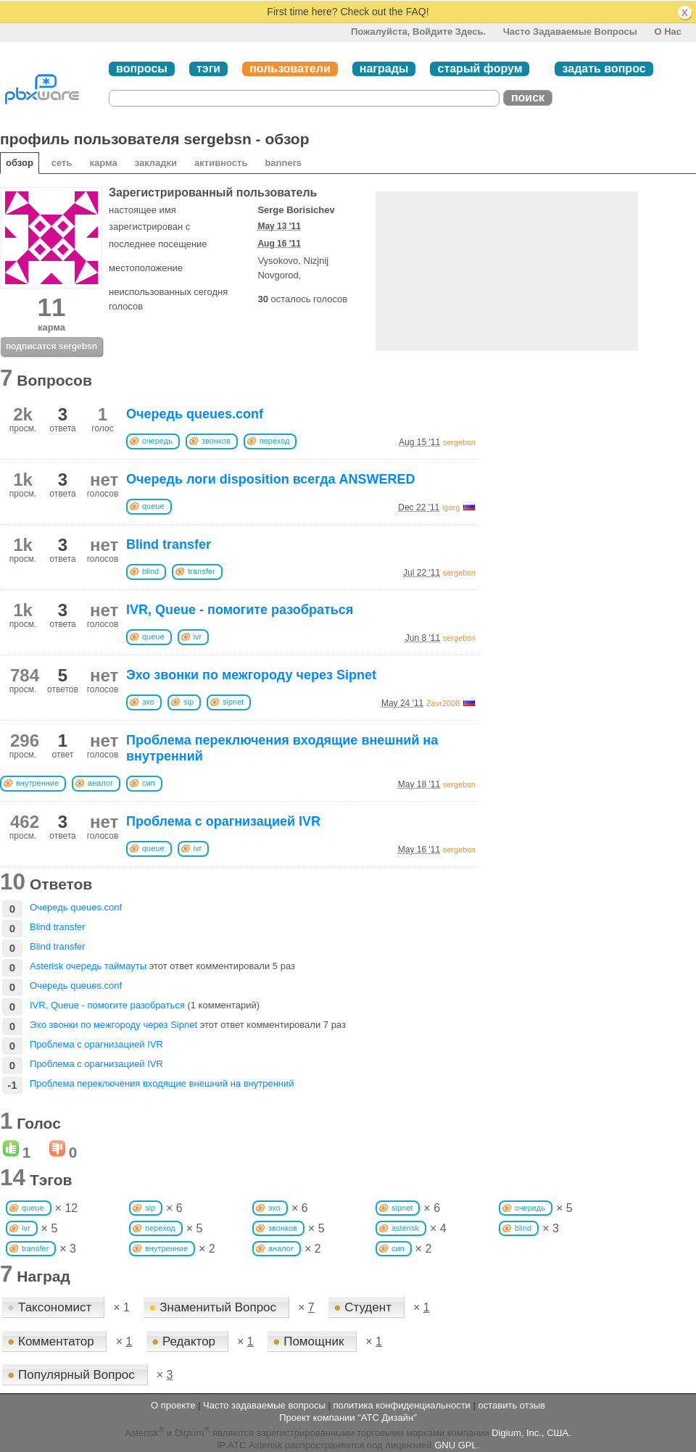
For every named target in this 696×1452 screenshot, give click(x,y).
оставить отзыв (511, 1405)
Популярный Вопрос (72, 1375)
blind (150, 571)
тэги (208, 68)
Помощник (310, 1341)
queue (153, 506)
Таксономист (51, 1307)
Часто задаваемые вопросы (570, 31)
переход (275, 440)
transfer (201, 571)
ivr (198, 636)
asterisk (405, 1228)
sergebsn (459, 442)
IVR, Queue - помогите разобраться (239, 609)
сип (148, 783)
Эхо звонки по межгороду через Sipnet (251, 675)
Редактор (185, 1341)
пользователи (290, 68)
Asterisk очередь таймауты (88, 966)
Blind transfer (168, 544)
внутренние (37, 783)
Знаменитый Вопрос (214, 1307)
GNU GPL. (456, 1445)
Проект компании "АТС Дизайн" (348, 1417)
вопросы (141, 68)
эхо (148, 701)
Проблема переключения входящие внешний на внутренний (162, 1083)
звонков (216, 440)
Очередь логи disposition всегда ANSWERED (270, 479)
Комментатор (52, 1341)
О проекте (173, 1405)
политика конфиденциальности (401, 1405)
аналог (100, 783)
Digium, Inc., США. (531, 1432)
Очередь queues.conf (194, 414)
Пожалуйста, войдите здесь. (418, 31)
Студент (364, 1307)
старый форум (479, 68)
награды (384, 68)
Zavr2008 (443, 703)
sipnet (233, 701)
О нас (668, 31)
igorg (451, 507)
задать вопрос (603, 68)
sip (188, 701)
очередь (157, 440)
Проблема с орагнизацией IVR (223, 821)
